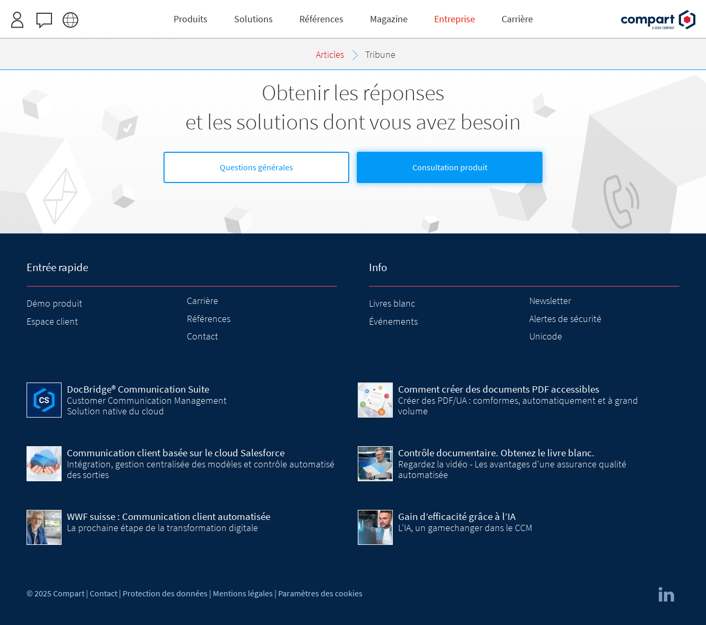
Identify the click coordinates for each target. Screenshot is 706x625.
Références (208, 318)
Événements (393, 321)
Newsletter (550, 300)
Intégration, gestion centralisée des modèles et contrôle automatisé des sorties (200, 469)
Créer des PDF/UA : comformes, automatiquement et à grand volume (518, 405)
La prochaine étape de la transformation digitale (162, 528)
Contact (202, 336)
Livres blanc (392, 303)
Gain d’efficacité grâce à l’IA (456, 516)
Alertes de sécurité (565, 318)
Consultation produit (449, 167)
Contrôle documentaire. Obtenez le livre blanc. (496, 452)
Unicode (545, 336)
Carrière (202, 300)
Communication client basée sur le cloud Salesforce (176, 452)
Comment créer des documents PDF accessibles (498, 389)
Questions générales (256, 167)
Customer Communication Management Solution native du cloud (147, 405)
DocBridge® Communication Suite (138, 389)
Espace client (52, 321)
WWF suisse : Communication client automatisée (168, 516)
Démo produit (54, 303)
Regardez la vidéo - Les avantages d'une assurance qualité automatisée (512, 469)
